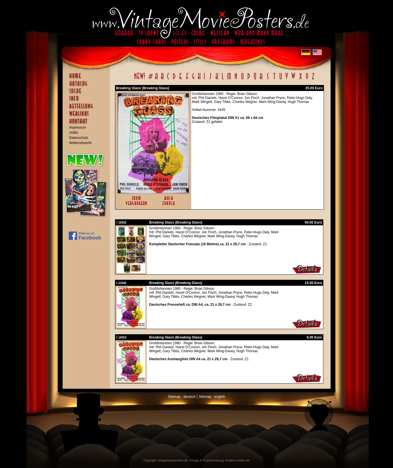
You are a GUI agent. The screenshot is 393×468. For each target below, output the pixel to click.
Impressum (77, 127)
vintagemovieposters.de (172, 460)
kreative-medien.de (237, 460)
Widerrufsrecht (80, 143)
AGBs (73, 133)
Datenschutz (78, 138)
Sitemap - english (212, 397)
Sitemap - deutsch (182, 397)
